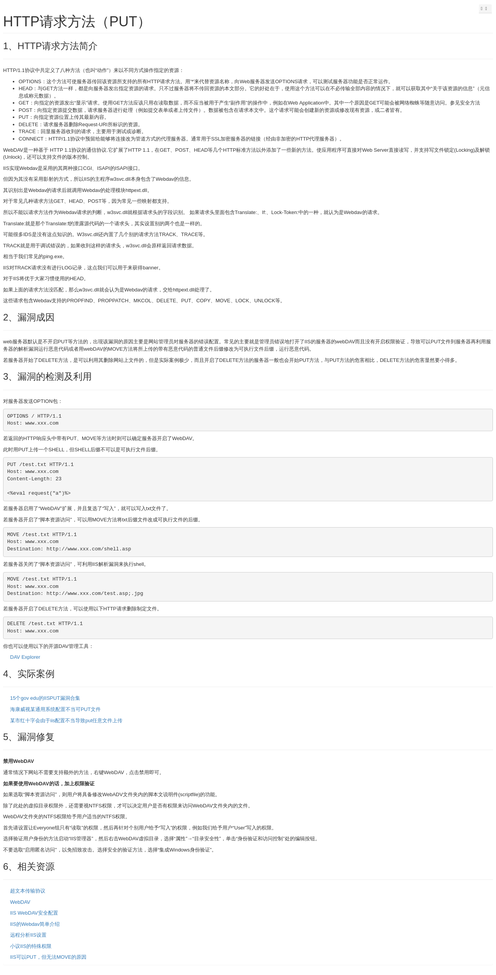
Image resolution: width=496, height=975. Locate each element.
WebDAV (20, 902)
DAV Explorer (25, 657)
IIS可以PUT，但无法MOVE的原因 (48, 957)
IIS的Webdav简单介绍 (35, 924)
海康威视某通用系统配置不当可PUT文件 (55, 709)
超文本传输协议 (27, 891)
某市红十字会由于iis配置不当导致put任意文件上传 (66, 720)
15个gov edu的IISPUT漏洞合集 (45, 698)
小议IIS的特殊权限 (31, 946)
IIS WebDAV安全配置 (34, 913)
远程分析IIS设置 (28, 935)
